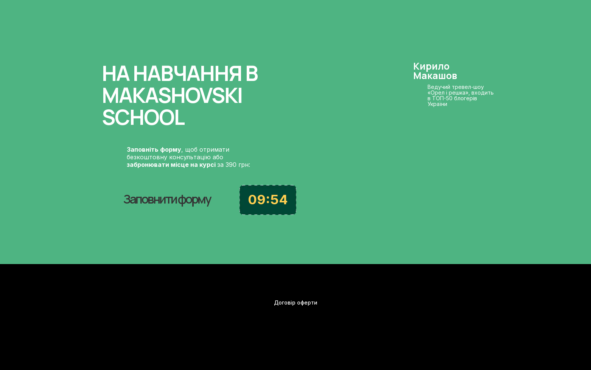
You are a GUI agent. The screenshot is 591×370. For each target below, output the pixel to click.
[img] (485, 306)
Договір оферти (295, 302)
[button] (164, 193)
